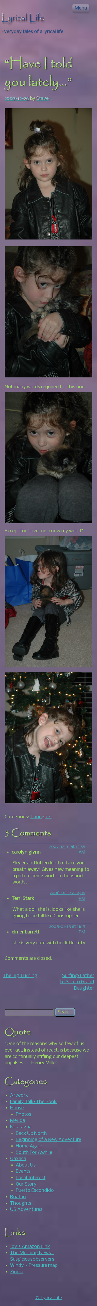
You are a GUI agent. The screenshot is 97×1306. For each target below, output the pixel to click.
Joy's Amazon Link (30, 1246)
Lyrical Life (23, 18)
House (17, 1108)
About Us (26, 1165)
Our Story (26, 1184)
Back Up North (31, 1133)
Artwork (19, 1095)
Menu (81, 8)
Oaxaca (18, 1158)
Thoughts (40, 817)
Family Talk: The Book (33, 1101)
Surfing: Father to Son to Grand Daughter (77, 982)
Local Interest (31, 1177)
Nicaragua (21, 1127)
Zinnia (16, 1272)
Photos (23, 1114)
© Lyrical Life (48, 1297)
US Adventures (26, 1209)
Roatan (18, 1197)
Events (23, 1171)
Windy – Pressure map (33, 1265)
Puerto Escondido (35, 1190)
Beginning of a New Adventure (48, 1139)
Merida (17, 1120)
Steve (42, 98)
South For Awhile (34, 1152)
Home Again (29, 1146)
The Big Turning (20, 975)
